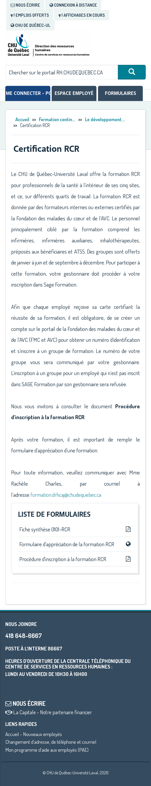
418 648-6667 (23, 635)
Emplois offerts (30, 15)
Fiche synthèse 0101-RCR (74, 529)
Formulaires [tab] (120, 93)
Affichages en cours (82, 15)
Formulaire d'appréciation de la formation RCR (74, 544)
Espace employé (74, 93)
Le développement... (105, 119)
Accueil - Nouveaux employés (33, 734)
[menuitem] (25, 5)
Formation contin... (57, 119)
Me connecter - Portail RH (28, 93)
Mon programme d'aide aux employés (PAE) (46, 749)
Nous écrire (25, 5)
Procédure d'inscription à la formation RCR (74, 559)
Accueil (22, 119)
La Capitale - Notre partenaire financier (48, 712)
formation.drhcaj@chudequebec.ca (65, 494)
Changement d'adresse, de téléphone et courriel (50, 741)
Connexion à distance (73, 5)
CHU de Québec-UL (30, 25)
